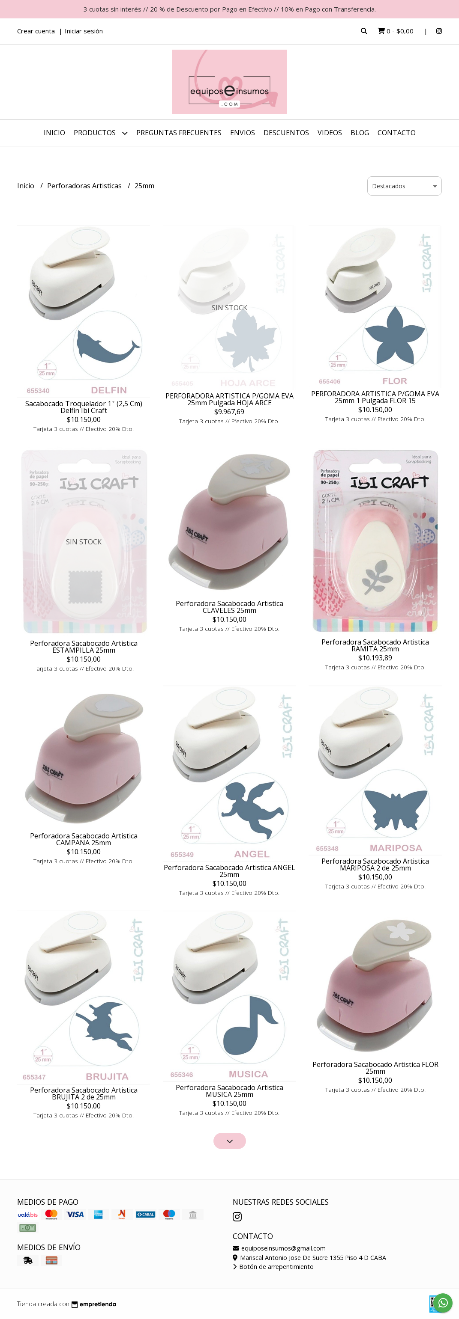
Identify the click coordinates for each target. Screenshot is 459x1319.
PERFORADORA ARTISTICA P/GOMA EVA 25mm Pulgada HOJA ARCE (229, 399)
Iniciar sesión (84, 31)
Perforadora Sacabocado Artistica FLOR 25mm (375, 1068)
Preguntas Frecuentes (179, 132)
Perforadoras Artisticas (85, 185)
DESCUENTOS (286, 132)
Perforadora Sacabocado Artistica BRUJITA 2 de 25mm (84, 1093)
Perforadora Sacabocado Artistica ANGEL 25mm (229, 871)
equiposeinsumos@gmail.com (279, 1248)
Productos (101, 133)
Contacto (397, 132)
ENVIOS (242, 132)
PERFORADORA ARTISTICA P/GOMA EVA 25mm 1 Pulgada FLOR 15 (375, 397)
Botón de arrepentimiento (273, 1267)
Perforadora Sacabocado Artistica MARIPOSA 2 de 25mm (375, 864)
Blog (360, 132)
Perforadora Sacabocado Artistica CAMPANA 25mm (84, 839)
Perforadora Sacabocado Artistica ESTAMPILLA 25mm (84, 647)
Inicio (54, 132)
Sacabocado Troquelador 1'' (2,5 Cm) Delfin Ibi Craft (83, 407)
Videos (330, 132)
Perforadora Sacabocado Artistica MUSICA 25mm (229, 1091)
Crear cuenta (36, 31)
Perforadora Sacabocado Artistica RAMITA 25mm (375, 645)
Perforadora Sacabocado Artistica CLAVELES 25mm (229, 607)
